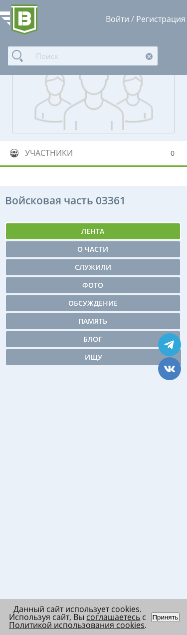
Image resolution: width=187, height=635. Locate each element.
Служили (93, 267)
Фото (92, 285)
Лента (92, 231)
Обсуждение (93, 303)
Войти (117, 18)
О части (92, 249)
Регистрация (161, 18)
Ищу (93, 357)
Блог (92, 339)
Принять (165, 617)
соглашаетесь (113, 617)
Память (92, 321)
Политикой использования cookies (77, 625)
